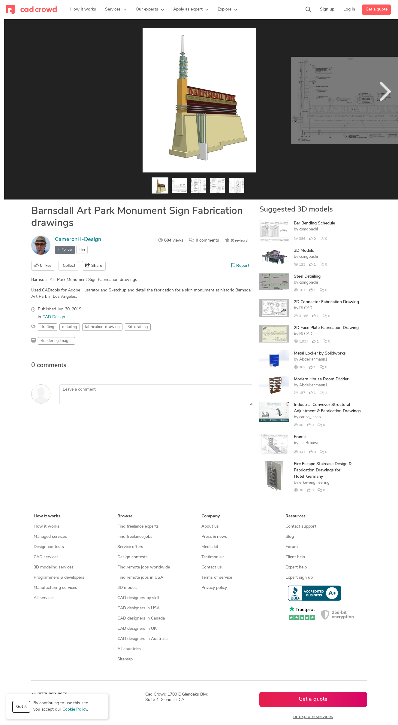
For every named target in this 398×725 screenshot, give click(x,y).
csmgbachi (308, 229)
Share (93, 265)
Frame (300, 437)
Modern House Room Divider (321, 379)
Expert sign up (299, 577)
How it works (46, 526)
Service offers (130, 547)
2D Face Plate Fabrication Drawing (326, 328)
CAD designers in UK (137, 628)
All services (44, 598)
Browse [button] (124, 516)
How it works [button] (47, 516)
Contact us (211, 567)
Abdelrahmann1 (313, 359)
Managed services (50, 537)
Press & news (214, 537)
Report (240, 265)
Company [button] (210, 516)
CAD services (46, 557)
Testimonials (213, 557)
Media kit (209, 547)
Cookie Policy (74, 709)
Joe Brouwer (310, 443)
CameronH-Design (78, 239)
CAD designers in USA (138, 608)
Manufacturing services (55, 588)
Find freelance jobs (134, 537)
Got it (21, 707)
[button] (116, 9)
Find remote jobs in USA (140, 577)
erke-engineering (314, 483)
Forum (291, 547)
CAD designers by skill (138, 598)
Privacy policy (214, 588)
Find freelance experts (138, 526)
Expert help (296, 567)
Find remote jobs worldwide (143, 567)
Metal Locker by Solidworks (320, 353)
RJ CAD (305, 308)
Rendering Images (56, 341)
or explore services (313, 716)
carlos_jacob (310, 417)
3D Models (304, 250)
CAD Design (53, 317)
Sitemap (125, 659)
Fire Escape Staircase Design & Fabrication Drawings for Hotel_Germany (322, 470)
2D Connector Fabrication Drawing (326, 302)
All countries (129, 649)
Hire (82, 249)
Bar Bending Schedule (314, 223)
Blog (289, 537)
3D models (127, 588)
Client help (295, 557)
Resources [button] (295, 516)
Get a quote (376, 9)
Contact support (300, 526)
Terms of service (216, 577)
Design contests (49, 547)
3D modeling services (54, 567)
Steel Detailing (307, 276)
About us (210, 526)
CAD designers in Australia (142, 639)
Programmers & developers (59, 577)
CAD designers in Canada (141, 618)
